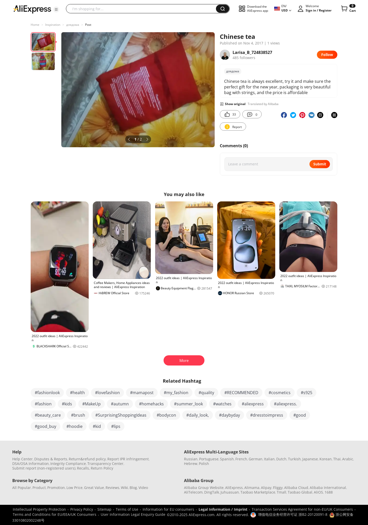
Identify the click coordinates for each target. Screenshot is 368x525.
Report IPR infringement (128, 458)
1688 (329, 492)
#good (299, 415)
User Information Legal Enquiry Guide (133, 514)
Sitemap (104, 509)
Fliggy (278, 487)
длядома (72, 24)
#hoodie (74, 426)
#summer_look (188, 404)
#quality (206, 392)
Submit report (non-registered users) (43, 468)
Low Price (74, 487)
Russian (191, 458)
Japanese (310, 458)
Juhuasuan (230, 492)
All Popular (21, 487)
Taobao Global (300, 492)
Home (35, 24)
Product (39, 487)
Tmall (281, 492)
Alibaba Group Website (204, 487)
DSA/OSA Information (30, 463)
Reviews (112, 487)
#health (77, 392)
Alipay (266, 487)
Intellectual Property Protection (39, 509)
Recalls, (83, 468)
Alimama (251, 487)
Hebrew (190, 463)
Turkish (294, 458)
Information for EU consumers (168, 509)
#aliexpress (253, 404)
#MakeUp (91, 404)
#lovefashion (107, 392)
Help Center (22, 458)
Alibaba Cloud (296, 487)
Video (143, 487)
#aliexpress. (285, 404)
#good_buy (45, 426)
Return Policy (102, 468)
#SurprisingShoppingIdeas (120, 415)
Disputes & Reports (50, 458)
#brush (78, 415)
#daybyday (229, 415)
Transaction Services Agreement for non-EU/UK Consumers (302, 509)
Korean (325, 458)
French (241, 458)
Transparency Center (105, 463)
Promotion (56, 487)
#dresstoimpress (266, 415)
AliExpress (234, 487)
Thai (337, 458)
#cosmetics (280, 392)
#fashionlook (47, 392)
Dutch (281, 458)
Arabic (347, 458)
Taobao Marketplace (257, 492)
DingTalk (211, 492)
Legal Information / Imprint (223, 509)
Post (88, 24)
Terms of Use (127, 509)
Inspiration (52, 24)
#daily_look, (197, 415)
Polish (204, 463)
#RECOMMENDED (241, 392)
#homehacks (151, 404)
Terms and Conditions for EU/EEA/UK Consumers (54, 514)
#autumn (120, 404)
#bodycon (166, 415)
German (255, 458)
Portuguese (208, 458)
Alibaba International (328, 487)
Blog (133, 487)
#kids (67, 404)
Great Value (94, 487)
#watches (222, 404)
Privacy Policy (81, 509)
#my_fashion (176, 392)
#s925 (306, 392)
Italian (269, 458)
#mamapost (142, 392)
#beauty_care (48, 415)
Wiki (124, 487)
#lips (115, 426)
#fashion (43, 404)
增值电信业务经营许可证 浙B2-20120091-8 (292, 514)
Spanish (227, 458)
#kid (97, 426)
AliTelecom (193, 492)
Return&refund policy (87, 458)
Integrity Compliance (68, 463)
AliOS (318, 492)
